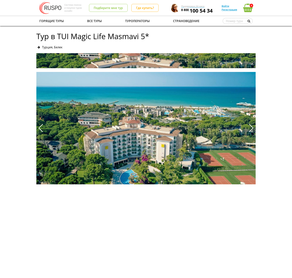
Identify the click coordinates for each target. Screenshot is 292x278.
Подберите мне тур (108, 8)
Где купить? (145, 8)
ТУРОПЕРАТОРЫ (137, 21)
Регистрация (229, 9)
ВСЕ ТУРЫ (94, 21)
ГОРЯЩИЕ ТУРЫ (51, 21)
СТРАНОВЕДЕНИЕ (186, 21)
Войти (225, 6)
